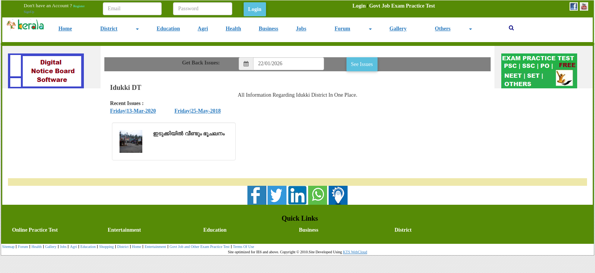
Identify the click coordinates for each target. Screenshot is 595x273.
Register (79, 6)
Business (268, 28)
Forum (342, 28)
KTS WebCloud (355, 252)
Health (233, 28)
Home (65, 28)
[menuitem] (359, 6)
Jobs (301, 28)
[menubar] (394, 6)
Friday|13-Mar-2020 (133, 111)
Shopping (105, 247)
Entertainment (124, 230)
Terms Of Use (242, 247)
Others (442, 28)
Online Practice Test (35, 230)
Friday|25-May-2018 (198, 111)
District (108, 28)
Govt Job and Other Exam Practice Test (199, 247)
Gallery (397, 28)
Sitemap (8, 247)
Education (168, 28)
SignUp (29, 12)
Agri (203, 28)
